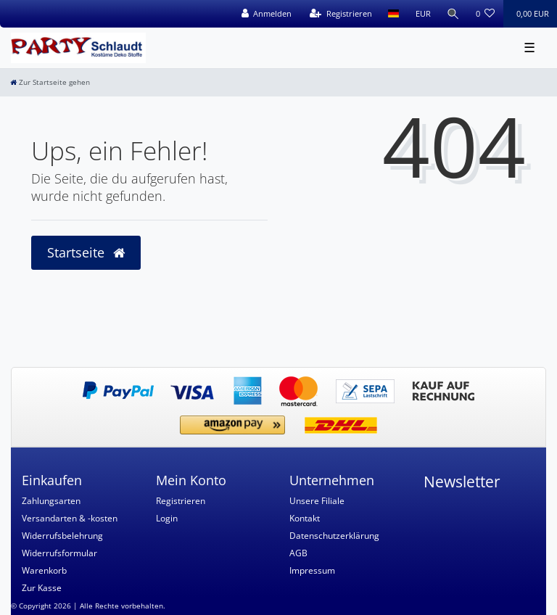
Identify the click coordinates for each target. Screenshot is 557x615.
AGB (298, 553)
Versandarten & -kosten (69, 518)
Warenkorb (44, 570)
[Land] (393, 14)
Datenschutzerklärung (334, 535)
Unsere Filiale (316, 501)
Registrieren (180, 501)
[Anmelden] (266, 14)
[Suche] (453, 14)
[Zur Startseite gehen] (50, 82)
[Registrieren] (341, 14)
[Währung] (422, 14)
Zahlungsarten (51, 501)
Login (167, 518)
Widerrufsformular (59, 553)
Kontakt (304, 518)
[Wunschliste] (485, 14)
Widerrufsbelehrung (62, 535)
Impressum (312, 570)
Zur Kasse (42, 588)
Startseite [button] (86, 252)
